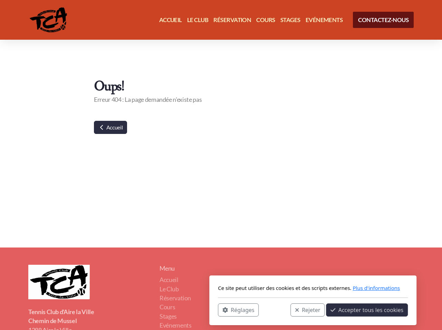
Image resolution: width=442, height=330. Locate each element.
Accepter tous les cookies (275, 309)
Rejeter (216, 309)
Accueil (110, 127)
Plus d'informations (284, 287)
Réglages (146, 309)
